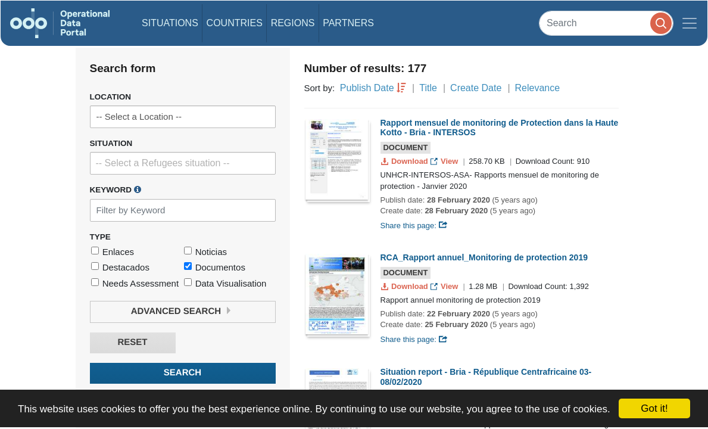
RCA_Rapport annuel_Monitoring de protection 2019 (484, 257)
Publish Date (367, 88)
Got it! (654, 408)
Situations (170, 23)
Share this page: (414, 225)
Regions (293, 23)
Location (111, 96)
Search (182, 373)
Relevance (537, 88)
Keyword (115, 189)
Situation (111, 143)
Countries (235, 23)
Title (428, 88)
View (445, 161)
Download (406, 161)
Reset (132, 342)
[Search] (606, 23)
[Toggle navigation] (689, 23)
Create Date (475, 88)
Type (100, 236)
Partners (348, 23)
